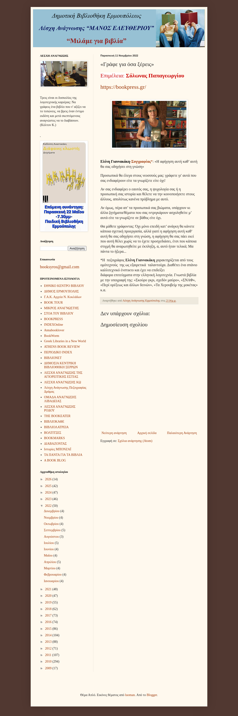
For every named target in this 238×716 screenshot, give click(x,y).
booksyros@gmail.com (59, 267)
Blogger (152, 695)
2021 (49, 589)
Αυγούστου (52, 536)
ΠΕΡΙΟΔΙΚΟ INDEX (58, 352)
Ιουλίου (49, 543)
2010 (49, 661)
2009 (49, 668)
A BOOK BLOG (55, 460)
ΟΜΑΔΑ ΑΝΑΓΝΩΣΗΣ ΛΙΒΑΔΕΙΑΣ (60, 399)
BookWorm (51, 336)
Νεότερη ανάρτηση (114, 433)
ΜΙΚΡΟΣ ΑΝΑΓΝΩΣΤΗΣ (61, 308)
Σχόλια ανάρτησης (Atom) (135, 441)
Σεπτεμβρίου (52, 530)
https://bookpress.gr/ (123, 87)
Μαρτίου (50, 568)
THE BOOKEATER (57, 416)
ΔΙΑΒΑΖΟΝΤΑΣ (55, 443)
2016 (49, 622)
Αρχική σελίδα (146, 433)
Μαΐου (48, 555)
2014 (49, 635)
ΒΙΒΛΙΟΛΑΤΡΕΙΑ (56, 427)
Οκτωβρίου (52, 524)
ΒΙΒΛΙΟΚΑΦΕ (54, 421)
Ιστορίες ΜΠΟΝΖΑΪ (57, 449)
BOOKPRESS (53, 319)
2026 (49, 479)
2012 (49, 648)
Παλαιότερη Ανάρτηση (182, 433)
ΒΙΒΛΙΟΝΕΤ (53, 358)
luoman (130, 695)
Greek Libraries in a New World (65, 341)
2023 (49, 499)
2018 (49, 609)
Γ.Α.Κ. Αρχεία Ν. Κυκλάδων (63, 297)
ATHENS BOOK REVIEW (62, 346)
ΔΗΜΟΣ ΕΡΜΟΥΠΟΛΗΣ (61, 291)
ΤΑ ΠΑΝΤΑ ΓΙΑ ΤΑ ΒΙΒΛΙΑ (63, 455)
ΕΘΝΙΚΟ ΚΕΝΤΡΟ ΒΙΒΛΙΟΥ (64, 286)
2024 (49, 492)
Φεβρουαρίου (53, 574)
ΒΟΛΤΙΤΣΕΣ (52, 432)
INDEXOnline (53, 324)
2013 (49, 641)
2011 (48, 655)
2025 (49, 486)
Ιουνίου (49, 549)
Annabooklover (54, 330)
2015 (49, 628)
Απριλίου (50, 562)
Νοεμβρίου (51, 517)
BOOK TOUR (53, 302)
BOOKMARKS (54, 438)
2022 (49, 505)
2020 (49, 595)
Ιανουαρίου (52, 581)
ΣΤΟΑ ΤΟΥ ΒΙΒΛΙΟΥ (59, 313)
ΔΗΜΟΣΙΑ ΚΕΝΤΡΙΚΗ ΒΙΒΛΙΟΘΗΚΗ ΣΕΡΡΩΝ (61, 365)
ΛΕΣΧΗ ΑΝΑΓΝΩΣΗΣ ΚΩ (62, 382)
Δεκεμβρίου (52, 511)
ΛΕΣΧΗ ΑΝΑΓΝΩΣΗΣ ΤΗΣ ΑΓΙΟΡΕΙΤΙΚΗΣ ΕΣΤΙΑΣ (63, 374)
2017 (49, 615)
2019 (49, 602)
